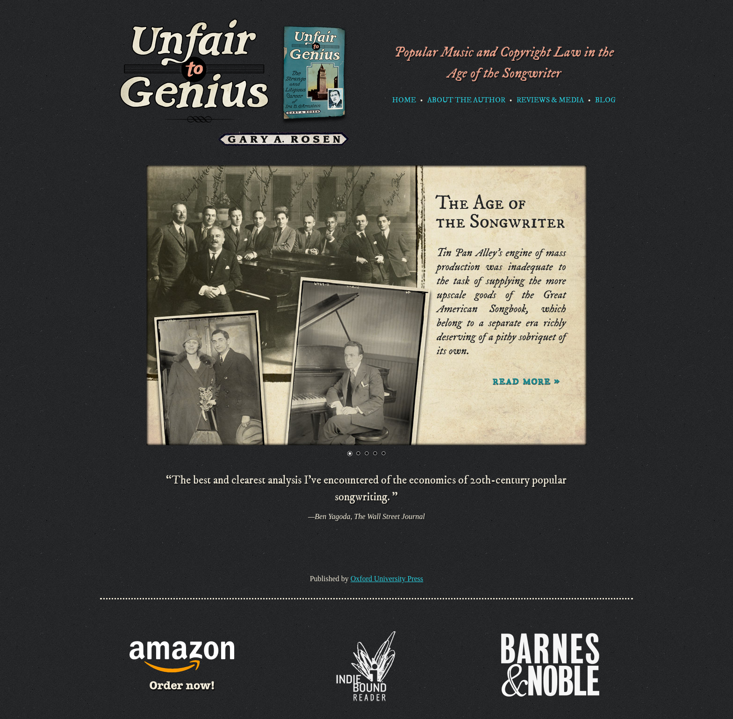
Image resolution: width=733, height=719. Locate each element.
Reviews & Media (550, 100)
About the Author (466, 100)
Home (404, 100)
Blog (605, 100)
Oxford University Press (387, 579)
